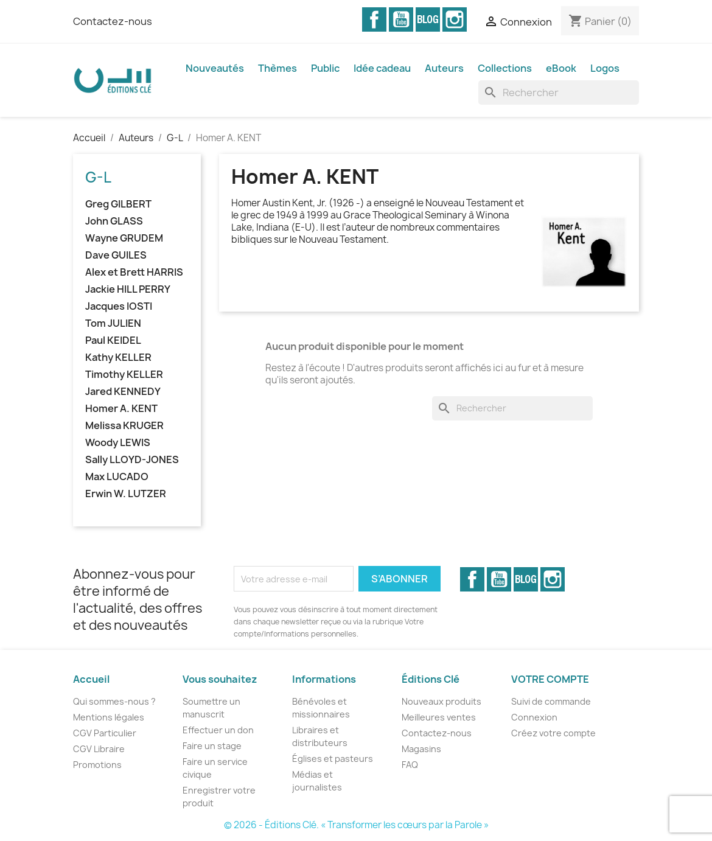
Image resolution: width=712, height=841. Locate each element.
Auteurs (444, 68)
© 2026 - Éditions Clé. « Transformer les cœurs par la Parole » (356, 824)
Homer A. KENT (121, 408)
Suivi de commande (551, 701)
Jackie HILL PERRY (127, 289)
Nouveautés (215, 68)
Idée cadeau (382, 68)
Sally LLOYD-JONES (132, 459)
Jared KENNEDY (123, 391)
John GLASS (114, 221)
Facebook (374, 19)
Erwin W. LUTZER (125, 493)
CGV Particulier (104, 733)
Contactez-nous (112, 21)
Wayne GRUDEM (124, 238)
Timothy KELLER (124, 374)
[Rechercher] (558, 92)
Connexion (534, 717)
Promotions (97, 764)
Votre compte (550, 679)
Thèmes (277, 68)
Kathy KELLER (118, 357)
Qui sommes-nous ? (114, 701)
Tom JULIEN (113, 323)
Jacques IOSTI (118, 306)
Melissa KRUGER (124, 425)
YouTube (401, 19)
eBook (561, 68)
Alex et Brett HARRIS (134, 272)
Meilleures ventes (439, 717)
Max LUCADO (116, 476)
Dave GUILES (116, 255)
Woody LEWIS (117, 442)
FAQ (410, 764)
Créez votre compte (553, 733)
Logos (605, 68)
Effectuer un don (218, 730)
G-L (98, 177)
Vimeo (428, 19)
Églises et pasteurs (332, 758)
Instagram (454, 19)
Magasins (421, 749)
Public (325, 68)
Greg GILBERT (118, 204)
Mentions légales (108, 717)
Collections (505, 68)
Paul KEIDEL (113, 340)
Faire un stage (212, 746)
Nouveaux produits (441, 701)
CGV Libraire (99, 749)
